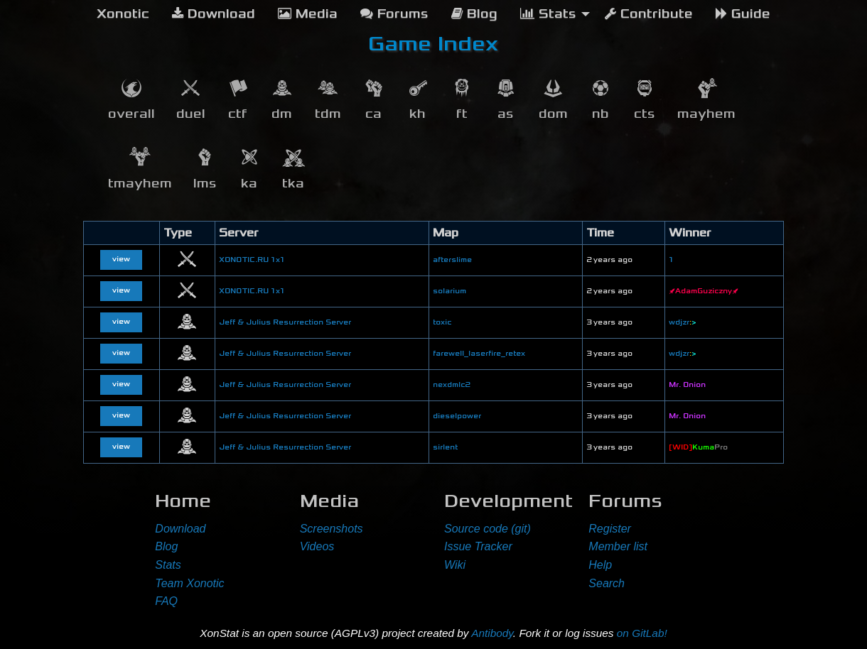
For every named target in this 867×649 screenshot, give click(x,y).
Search (606, 583)
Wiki (454, 565)
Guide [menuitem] (743, 13)
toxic (442, 322)
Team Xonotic (189, 583)
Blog (166, 546)
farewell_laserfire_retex (479, 353)
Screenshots (331, 529)
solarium (449, 291)
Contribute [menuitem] (649, 13)
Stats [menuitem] (548, 13)
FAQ (166, 601)
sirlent (445, 447)
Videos (317, 546)
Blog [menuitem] (474, 13)
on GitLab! (642, 633)
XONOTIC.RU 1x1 (252, 260)
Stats (168, 565)
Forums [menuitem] (394, 13)
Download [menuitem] (213, 13)
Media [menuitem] (308, 13)
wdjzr (682, 322)
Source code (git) (487, 529)
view (121, 259)
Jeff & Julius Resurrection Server (285, 322)
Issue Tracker (478, 546)
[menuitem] (123, 14)
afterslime (452, 260)
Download (180, 529)
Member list (617, 546)
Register (609, 529)
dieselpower (457, 416)
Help (600, 565)
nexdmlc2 (451, 385)
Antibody (492, 633)
